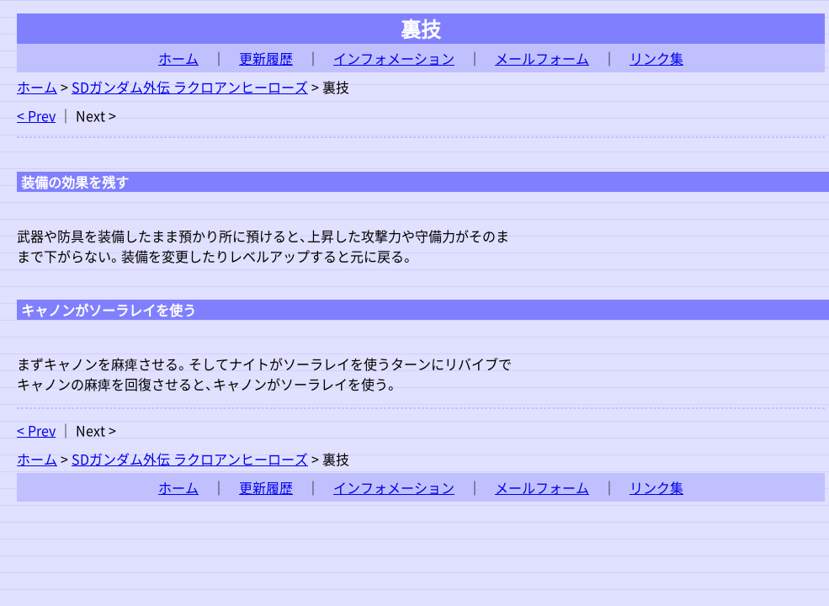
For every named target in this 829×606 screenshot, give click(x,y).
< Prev (36, 115)
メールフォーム (542, 58)
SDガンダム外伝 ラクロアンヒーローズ (190, 87)
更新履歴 (266, 58)
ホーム (178, 58)
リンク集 (656, 58)
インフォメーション (393, 58)
